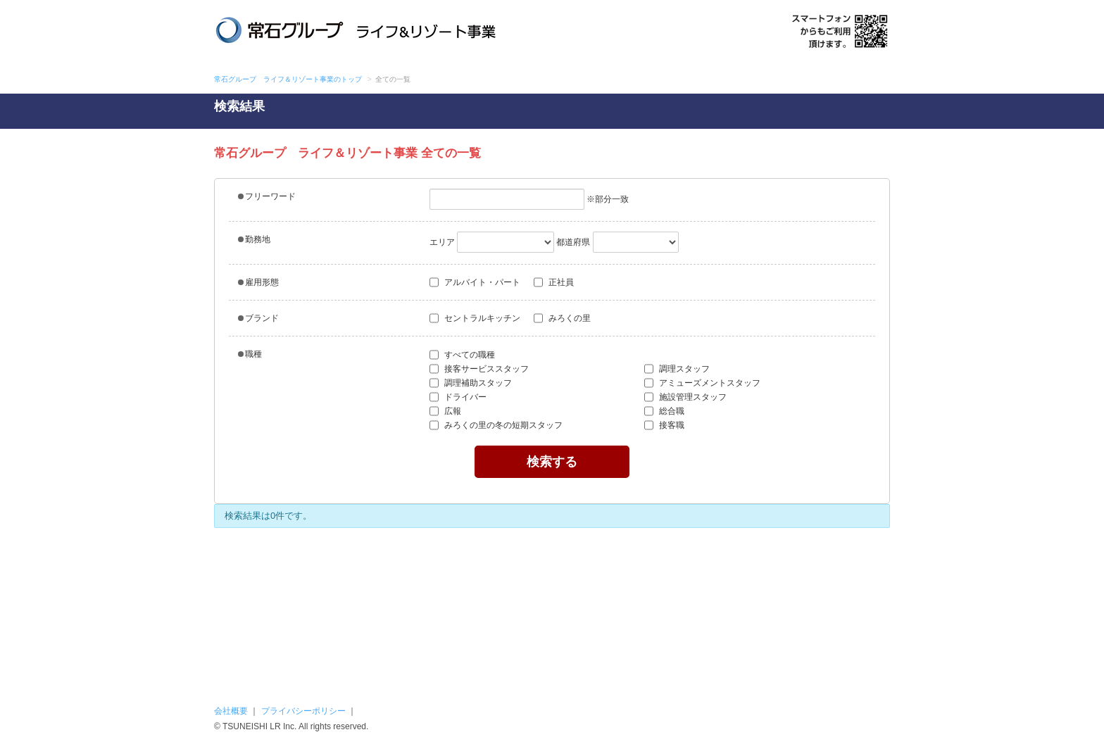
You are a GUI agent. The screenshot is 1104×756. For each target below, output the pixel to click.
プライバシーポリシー (303, 711)
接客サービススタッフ (479, 368)
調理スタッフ (677, 368)
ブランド (258, 318)
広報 (445, 411)
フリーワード (267, 196)
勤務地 (254, 239)
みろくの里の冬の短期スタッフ (500, 425)
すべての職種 (462, 354)
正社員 (554, 282)
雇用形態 (258, 282)
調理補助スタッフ (470, 383)
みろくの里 (562, 318)
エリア (442, 242)
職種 (250, 354)
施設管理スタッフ (685, 397)
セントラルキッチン (474, 318)
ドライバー (458, 397)
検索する (552, 462)
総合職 (664, 411)
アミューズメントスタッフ (702, 383)
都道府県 (573, 242)
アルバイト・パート (474, 282)
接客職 (664, 425)
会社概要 (231, 711)
